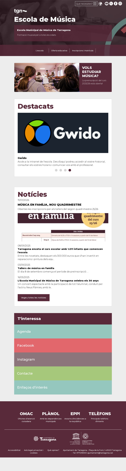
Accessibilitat (14, 450)
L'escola (39, 51)
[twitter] (111, 3)
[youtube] (106, 3)
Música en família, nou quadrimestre (49, 204)
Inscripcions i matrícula (82, 51)
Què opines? (53, 450)
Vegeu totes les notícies (33, 297)
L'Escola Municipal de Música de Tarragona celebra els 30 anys (58, 280)
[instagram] (120, 3)
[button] (56, 170)
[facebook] (116, 3)
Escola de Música (45, 19)
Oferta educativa (59, 51)
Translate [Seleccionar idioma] (100, 4)
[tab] (39, 51)
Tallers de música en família (36, 268)
